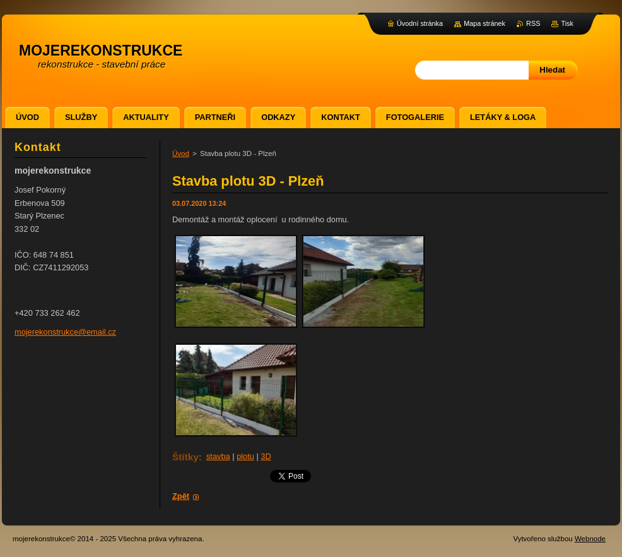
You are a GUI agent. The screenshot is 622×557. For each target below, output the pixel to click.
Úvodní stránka (420, 23)
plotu (245, 456)
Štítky (185, 457)
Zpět (180, 496)
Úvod (180, 153)
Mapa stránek (484, 23)
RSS (533, 23)
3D (266, 456)
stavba (218, 456)
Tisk (567, 23)
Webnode (590, 538)
